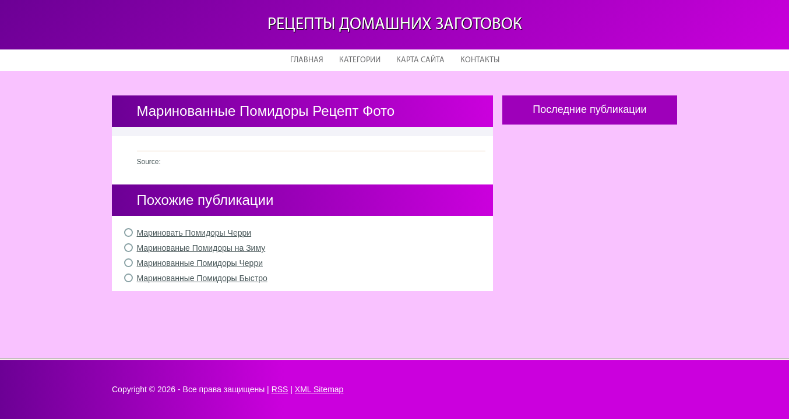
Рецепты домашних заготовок (394, 24)
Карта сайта (420, 60)
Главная (306, 60)
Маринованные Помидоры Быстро (202, 278)
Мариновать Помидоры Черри (194, 232)
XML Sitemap (319, 389)
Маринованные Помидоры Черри (200, 263)
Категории (360, 60)
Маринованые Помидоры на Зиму (201, 248)
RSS (280, 389)
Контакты (479, 60)
